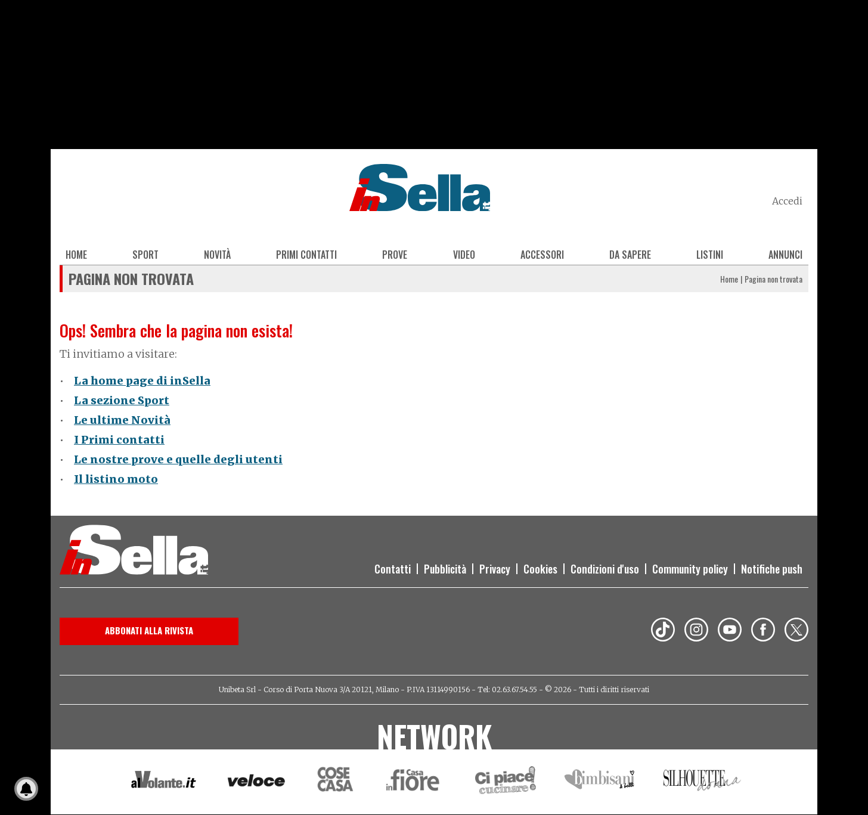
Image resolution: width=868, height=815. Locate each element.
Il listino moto (116, 479)
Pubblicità (445, 568)
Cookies (540, 568)
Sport (145, 254)
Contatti (392, 568)
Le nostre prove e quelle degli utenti (178, 459)
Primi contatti (306, 254)
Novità (217, 254)
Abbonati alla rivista (149, 630)
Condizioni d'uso (605, 568)
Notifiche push (771, 568)
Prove (394, 254)
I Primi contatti (119, 440)
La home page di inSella (142, 381)
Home (76, 254)
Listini (709, 254)
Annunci (785, 254)
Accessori (542, 254)
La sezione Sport (121, 400)
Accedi (787, 201)
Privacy (494, 568)
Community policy (690, 568)
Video (464, 254)
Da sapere (630, 254)
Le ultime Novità (122, 420)
